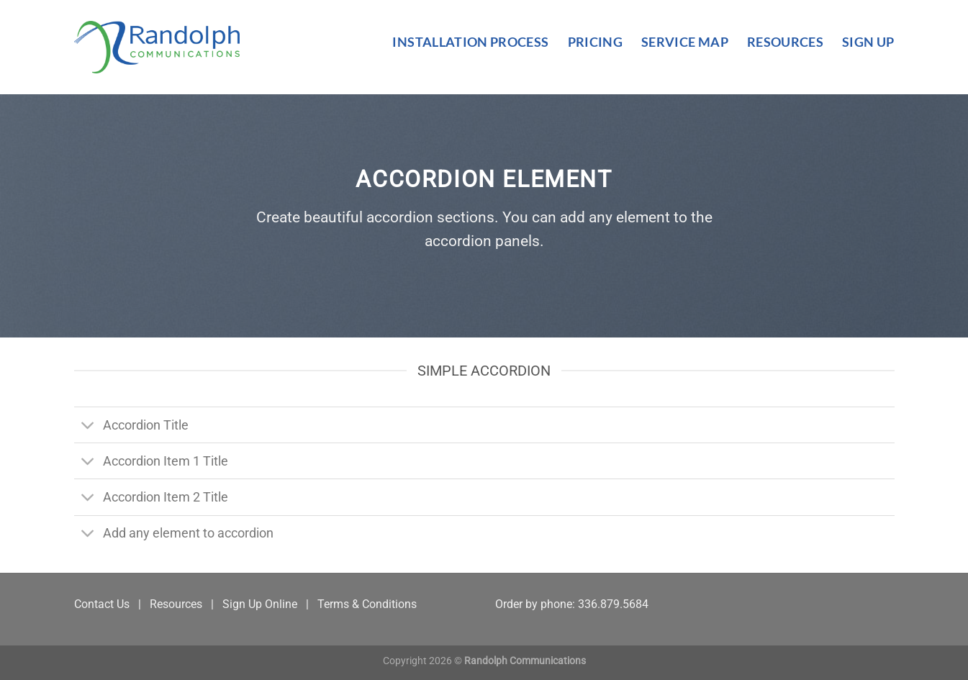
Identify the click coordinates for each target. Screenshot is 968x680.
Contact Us (102, 604)
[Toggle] (88, 426)
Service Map (684, 42)
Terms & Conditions (367, 604)
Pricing (595, 42)
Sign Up (868, 42)
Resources (785, 42)
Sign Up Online (259, 604)
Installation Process (470, 42)
